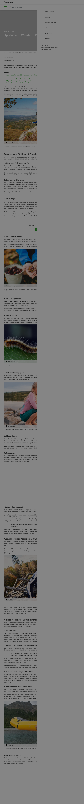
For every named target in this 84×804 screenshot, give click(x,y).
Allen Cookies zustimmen (58, 139)
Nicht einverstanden (25, 139)
